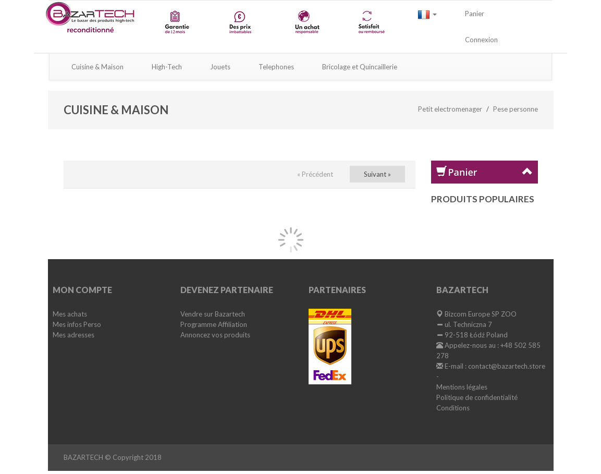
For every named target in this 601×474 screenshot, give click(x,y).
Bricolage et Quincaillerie (359, 67)
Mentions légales (461, 387)
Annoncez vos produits (215, 335)
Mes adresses (73, 335)
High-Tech (167, 67)
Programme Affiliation (213, 324)
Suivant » (377, 174)
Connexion (481, 39)
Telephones (276, 67)
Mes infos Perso (77, 324)
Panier (474, 13)
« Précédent (315, 174)
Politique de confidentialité (477, 397)
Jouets (220, 67)
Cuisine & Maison (97, 67)
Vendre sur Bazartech (212, 314)
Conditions (453, 408)
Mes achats (70, 314)
